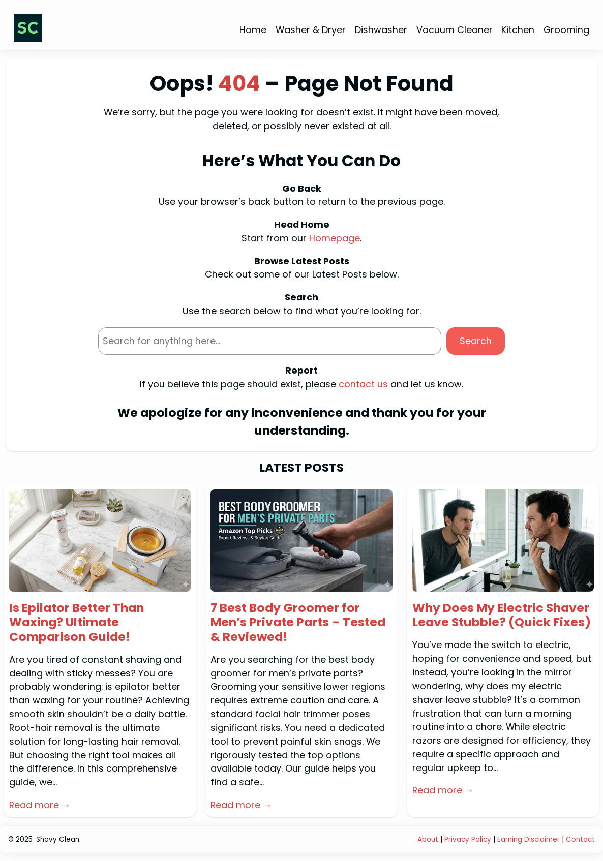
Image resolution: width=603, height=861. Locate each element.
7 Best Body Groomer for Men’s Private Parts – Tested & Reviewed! (297, 622)
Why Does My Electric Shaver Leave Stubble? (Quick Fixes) (501, 615)
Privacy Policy (467, 839)
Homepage (334, 238)
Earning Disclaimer (529, 839)
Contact (580, 839)
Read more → (40, 804)
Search (476, 340)
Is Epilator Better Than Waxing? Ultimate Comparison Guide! (76, 622)
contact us (363, 384)
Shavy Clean (57, 839)
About (427, 839)
